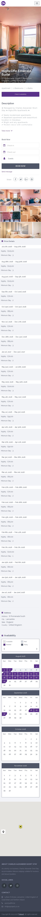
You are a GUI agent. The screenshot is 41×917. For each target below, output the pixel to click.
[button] (20, 827)
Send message (7, 172)
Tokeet (21, 914)
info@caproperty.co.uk (12, 906)
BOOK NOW (20, 166)
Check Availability (20, 94)
